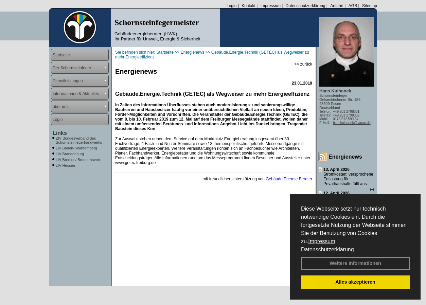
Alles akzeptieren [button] (355, 282)
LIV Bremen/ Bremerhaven (78, 160)
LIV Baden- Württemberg (76, 148)
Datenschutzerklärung (327, 249)
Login (231, 5)
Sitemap (369, 5)
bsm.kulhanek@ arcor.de (352, 123)
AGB (353, 5)
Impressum (321, 241)
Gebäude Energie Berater (289, 179)
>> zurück (303, 64)
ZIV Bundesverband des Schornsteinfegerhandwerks (79, 140)
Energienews (345, 157)
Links (60, 133)
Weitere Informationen (355, 263)
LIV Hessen (65, 165)
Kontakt (248, 5)
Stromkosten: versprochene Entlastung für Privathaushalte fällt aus (348, 179)
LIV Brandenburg (70, 154)
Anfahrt (336, 5)
